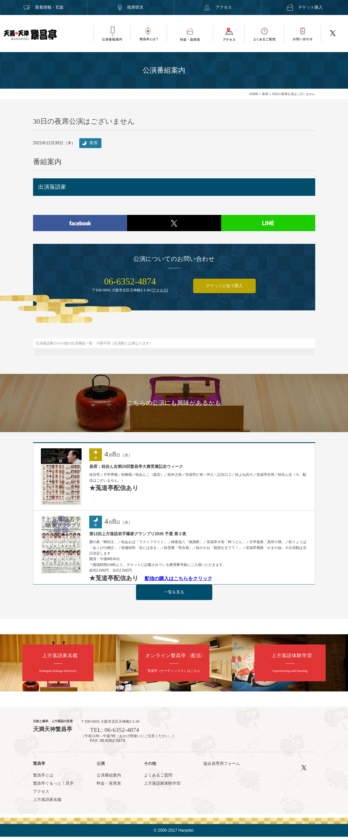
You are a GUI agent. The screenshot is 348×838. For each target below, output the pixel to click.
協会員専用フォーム (221, 765)
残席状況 (130, 7)
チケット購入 (304, 7)
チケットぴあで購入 (224, 287)
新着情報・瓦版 (43, 7)
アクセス (217, 7)
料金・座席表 (109, 784)
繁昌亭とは (43, 776)
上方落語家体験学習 (162, 784)
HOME (254, 94)
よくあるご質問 (158, 776)
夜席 (265, 94)
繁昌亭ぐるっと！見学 (53, 784)
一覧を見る (174, 593)
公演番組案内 (109, 776)
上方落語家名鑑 (47, 801)
